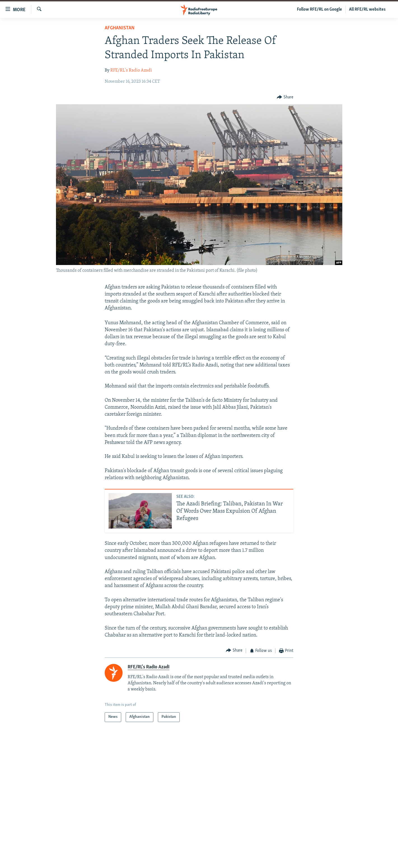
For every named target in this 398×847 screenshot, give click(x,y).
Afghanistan (120, 28)
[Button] (285, 97)
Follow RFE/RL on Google (319, 9)
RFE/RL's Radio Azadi (131, 70)
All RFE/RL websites (367, 9)
